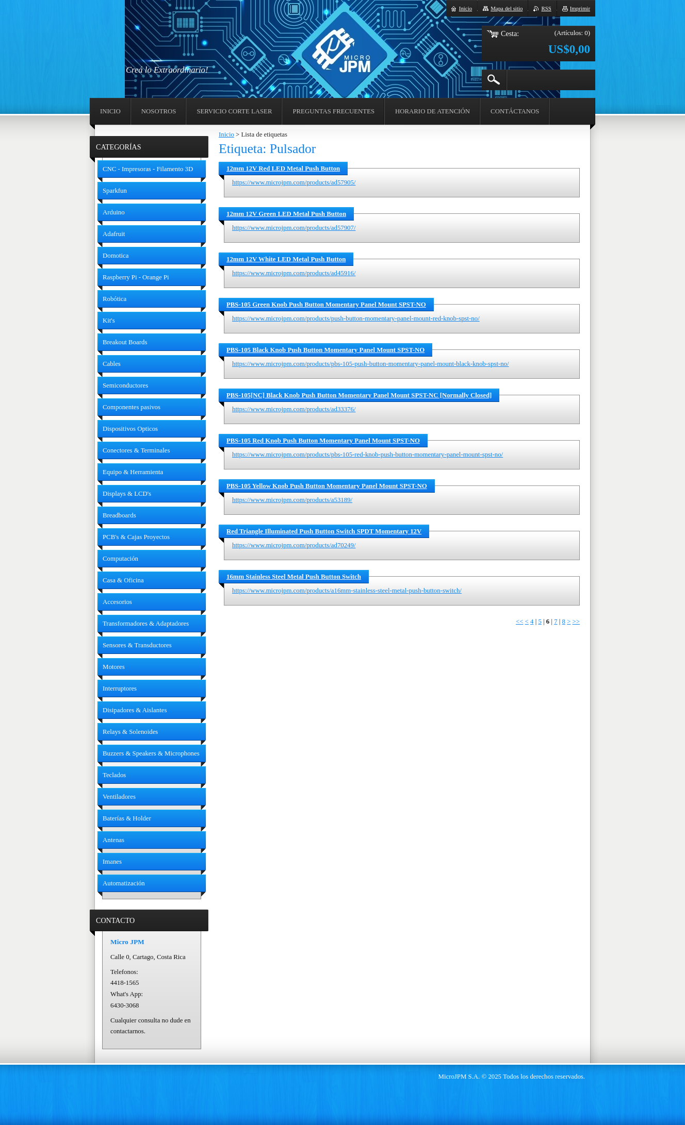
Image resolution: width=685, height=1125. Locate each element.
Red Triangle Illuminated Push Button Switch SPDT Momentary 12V (323, 531)
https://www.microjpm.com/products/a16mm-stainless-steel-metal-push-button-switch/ (347, 590)
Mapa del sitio (507, 8)
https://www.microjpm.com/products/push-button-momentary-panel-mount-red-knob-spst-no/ (356, 318)
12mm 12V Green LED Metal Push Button (286, 213)
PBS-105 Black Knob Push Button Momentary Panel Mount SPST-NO (325, 350)
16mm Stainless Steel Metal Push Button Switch (293, 576)
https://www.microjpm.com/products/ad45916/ (293, 273)
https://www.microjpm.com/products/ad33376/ (293, 409)
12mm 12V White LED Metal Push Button (286, 259)
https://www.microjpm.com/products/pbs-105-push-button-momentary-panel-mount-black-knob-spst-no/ (370, 363)
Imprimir (580, 8)
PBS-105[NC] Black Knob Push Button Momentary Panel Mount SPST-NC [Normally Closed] (359, 395)
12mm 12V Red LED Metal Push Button (283, 168)
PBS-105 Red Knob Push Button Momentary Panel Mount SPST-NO (323, 440)
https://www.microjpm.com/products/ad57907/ (293, 227)
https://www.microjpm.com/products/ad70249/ (293, 545)
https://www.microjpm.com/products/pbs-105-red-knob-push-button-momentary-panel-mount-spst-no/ (367, 454)
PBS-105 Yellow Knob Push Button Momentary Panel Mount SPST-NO (326, 486)
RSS (546, 8)
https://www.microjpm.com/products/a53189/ (292, 499)
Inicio (226, 134)
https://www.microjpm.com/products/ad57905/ (293, 182)
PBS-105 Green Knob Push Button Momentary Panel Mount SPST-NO (326, 304)
